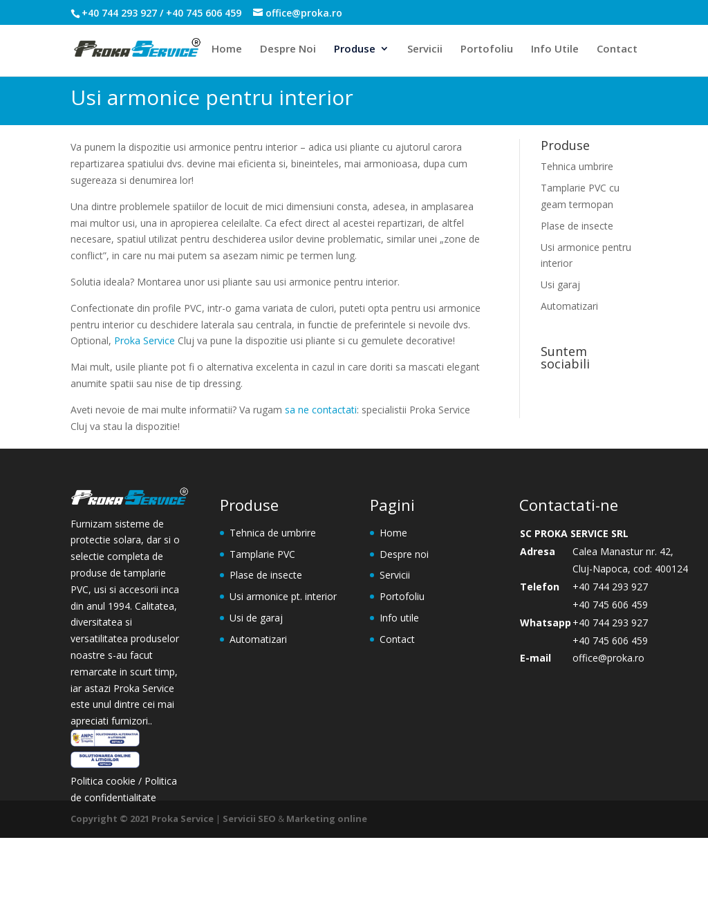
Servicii (424, 49)
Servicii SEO (249, 818)
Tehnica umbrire (577, 166)
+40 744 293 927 (610, 586)
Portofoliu (486, 49)
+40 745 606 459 (610, 604)
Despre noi (404, 554)
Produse (354, 49)
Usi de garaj (256, 617)
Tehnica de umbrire (273, 532)
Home (227, 49)
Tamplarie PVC (262, 554)
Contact (617, 49)
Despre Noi (288, 49)
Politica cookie (104, 780)
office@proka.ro (608, 657)
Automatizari (569, 305)
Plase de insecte (577, 225)
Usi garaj (560, 284)
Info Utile (555, 49)
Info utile (399, 617)
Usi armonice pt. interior (283, 596)
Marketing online (326, 818)
